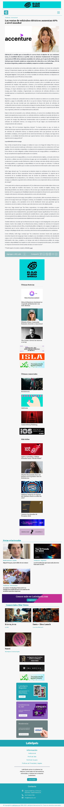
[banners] (32, 4)
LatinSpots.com (16, 805)
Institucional (32, 753)
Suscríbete (32, 779)
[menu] (58, 12)
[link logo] (6, 12)
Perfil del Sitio (32, 756)
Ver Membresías (24, 734)
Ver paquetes (23, 715)
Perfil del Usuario (32, 760)
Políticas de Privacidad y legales (32, 763)
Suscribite (22, 696)
